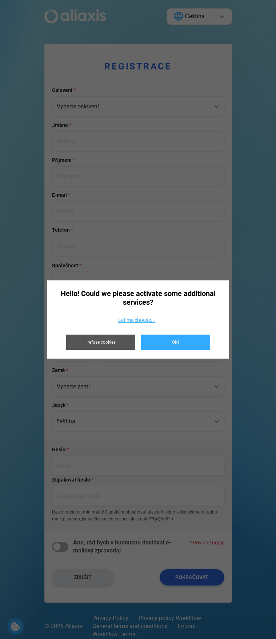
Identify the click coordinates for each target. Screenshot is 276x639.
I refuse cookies (100, 342)
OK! (175, 342)
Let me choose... (136, 320)
